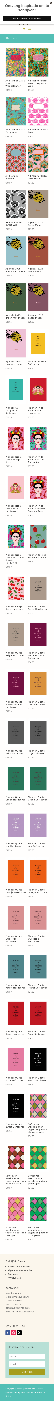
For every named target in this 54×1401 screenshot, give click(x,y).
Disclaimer (13, 1274)
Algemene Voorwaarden (20, 1270)
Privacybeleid (14, 1277)
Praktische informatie (19, 1266)
